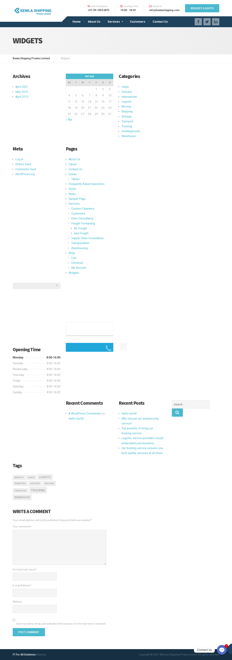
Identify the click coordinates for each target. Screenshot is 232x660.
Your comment (22, 526)
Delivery (126, 92)
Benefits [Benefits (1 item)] (19, 477)
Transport (127, 121)
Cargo (125, 86)
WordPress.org (25, 174)
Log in (19, 159)
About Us (94, 21)
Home (76, 21)
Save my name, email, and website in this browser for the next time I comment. (61, 623)
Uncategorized (130, 131)
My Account (78, 267)
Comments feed (25, 169)
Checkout (77, 263)
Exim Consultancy (82, 218)
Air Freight (80, 228)
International (129, 96)
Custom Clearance (82, 208)
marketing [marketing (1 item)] (20, 483)
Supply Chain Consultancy (87, 238)
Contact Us (160, 21)
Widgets (74, 273)
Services (114, 21)
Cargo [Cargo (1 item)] (31, 477)
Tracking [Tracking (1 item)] (49, 483)
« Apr (69, 119)
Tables (75, 179)
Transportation (80, 243)
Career (73, 164)
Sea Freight (81, 233)
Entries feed (23, 164)
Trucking (126, 126)
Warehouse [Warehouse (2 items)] (22, 497)
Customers (137, 21)
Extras (72, 174)
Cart (73, 258)
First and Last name (24, 569)
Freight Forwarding (83, 223)
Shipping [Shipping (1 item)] (35, 483)
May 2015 (21, 92)
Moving (126, 106)
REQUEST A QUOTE (202, 8)
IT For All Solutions (24, 654)
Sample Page (77, 199)
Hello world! (76, 418)
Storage (126, 116)
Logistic (126, 101)
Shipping (126, 111)
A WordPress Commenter (85, 413)
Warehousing (79, 248)
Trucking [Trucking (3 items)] (38, 490)
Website (17, 601)
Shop (72, 253)
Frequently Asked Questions (87, 184)
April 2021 (21, 86)
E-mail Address (22, 585)
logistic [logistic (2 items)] (45, 477)
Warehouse (128, 136)
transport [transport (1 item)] (20, 491)
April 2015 (21, 96)
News (72, 194)
